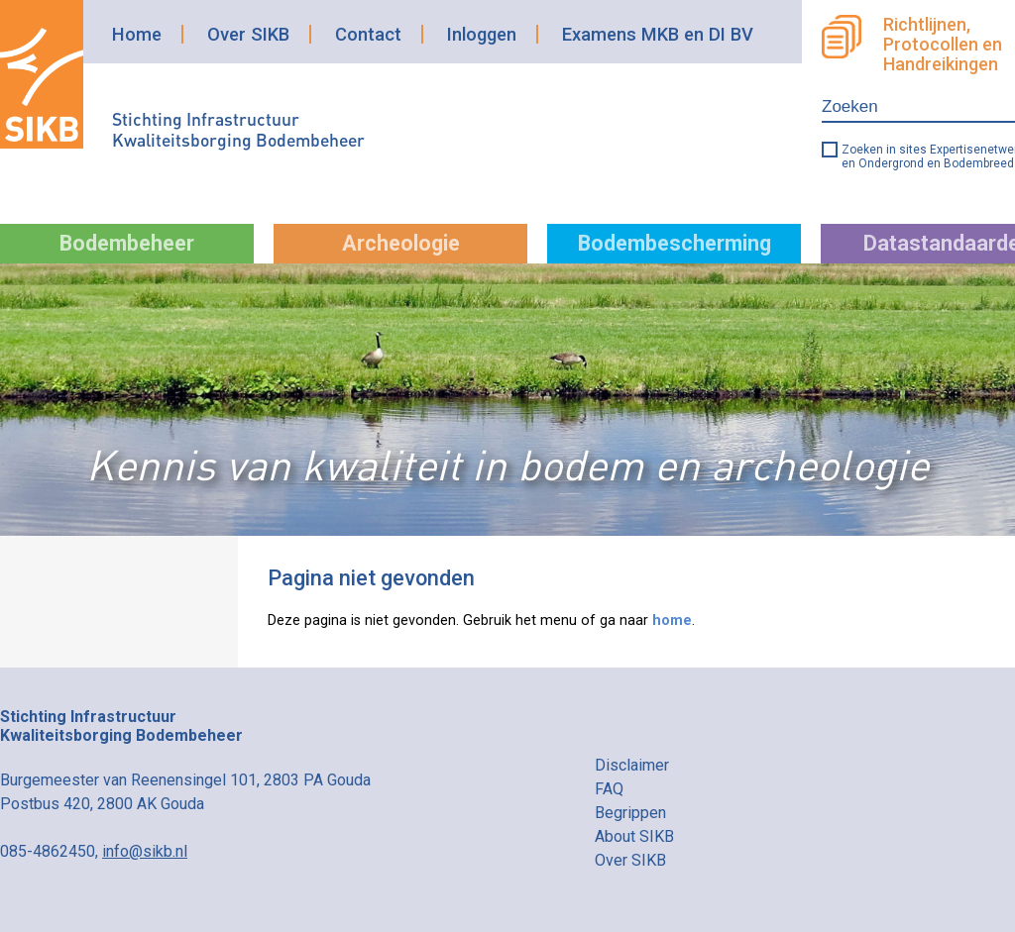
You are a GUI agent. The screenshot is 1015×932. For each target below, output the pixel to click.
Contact (368, 34)
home (672, 620)
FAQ (609, 788)
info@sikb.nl (144, 851)
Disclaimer (632, 765)
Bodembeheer (126, 243)
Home (137, 34)
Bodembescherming (674, 243)
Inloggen (481, 34)
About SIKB (634, 836)
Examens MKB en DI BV (657, 34)
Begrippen (630, 812)
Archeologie (401, 243)
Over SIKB (248, 34)
